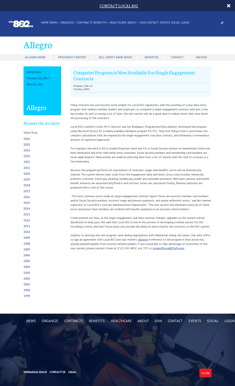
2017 (27, 191)
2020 (27, 173)
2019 (27, 179)
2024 (27, 150)
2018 (27, 185)
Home (45, 22)
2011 (27, 226)
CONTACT (152, 22)
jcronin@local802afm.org (168, 248)
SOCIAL (175, 22)
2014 (27, 208)
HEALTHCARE (118, 22)
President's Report (72, 57)
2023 (27, 156)
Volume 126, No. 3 (38, 78)
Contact (177, 57)
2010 (27, 231)
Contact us (57, 372)
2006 (27, 255)
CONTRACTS (84, 22)
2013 (27, 214)
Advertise (151, 57)
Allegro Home (35, 57)
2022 (27, 161)
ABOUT (131, 22)
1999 (27, 295)
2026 (27, 138)
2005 (27, 260)
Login (205, 373)
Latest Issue (34, 71)
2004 (27, 266)
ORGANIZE (67, 22)
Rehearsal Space (35, 372)
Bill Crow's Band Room (115, 57)
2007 (27, 249)
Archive (201, 57)
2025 (27, 144)
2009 (27, 237)
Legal (72, 372)
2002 (27, 278)
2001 (27, 284)
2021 (27, 167)
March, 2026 (34, 84)
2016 (27, 196)
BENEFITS (99, 22)
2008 (27, 243)
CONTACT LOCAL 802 (119, 5)
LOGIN (185, 22)
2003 (27, 272)
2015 (27, 202)
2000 (27, 290)
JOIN (143, 22)
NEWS (53, 22)
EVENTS (165, 22)
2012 (27, 220)
